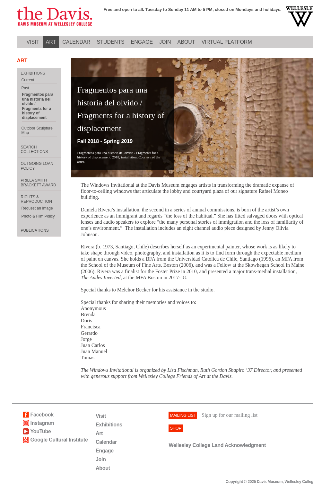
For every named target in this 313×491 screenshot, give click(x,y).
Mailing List (183, 415)
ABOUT (186, 42)
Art (99, 433)
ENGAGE (142, 42)
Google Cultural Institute (59, 439)
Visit (101, 416)
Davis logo (54, 16)
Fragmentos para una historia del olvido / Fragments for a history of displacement (37, 106)
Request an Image (37, 208)
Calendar (106, 442)
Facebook (42, 414)
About (103, 468)
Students (110, 42)
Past (25, 88)
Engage (105, 450)
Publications (35, 230)
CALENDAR (76, 42)
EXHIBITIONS (33, 73)
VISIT (33, 42)
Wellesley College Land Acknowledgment (217, 445)
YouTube (40, 431)
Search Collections (34, 149)
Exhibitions (109, 424)
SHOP (175, 428)
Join (101, 459)
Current (28, 80)
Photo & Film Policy (38, 216)
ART (51, 42)
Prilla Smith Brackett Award (38, 182)
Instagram (42, 423)
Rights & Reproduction (36, 199)
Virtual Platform (227, 42)
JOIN (165, 42)
